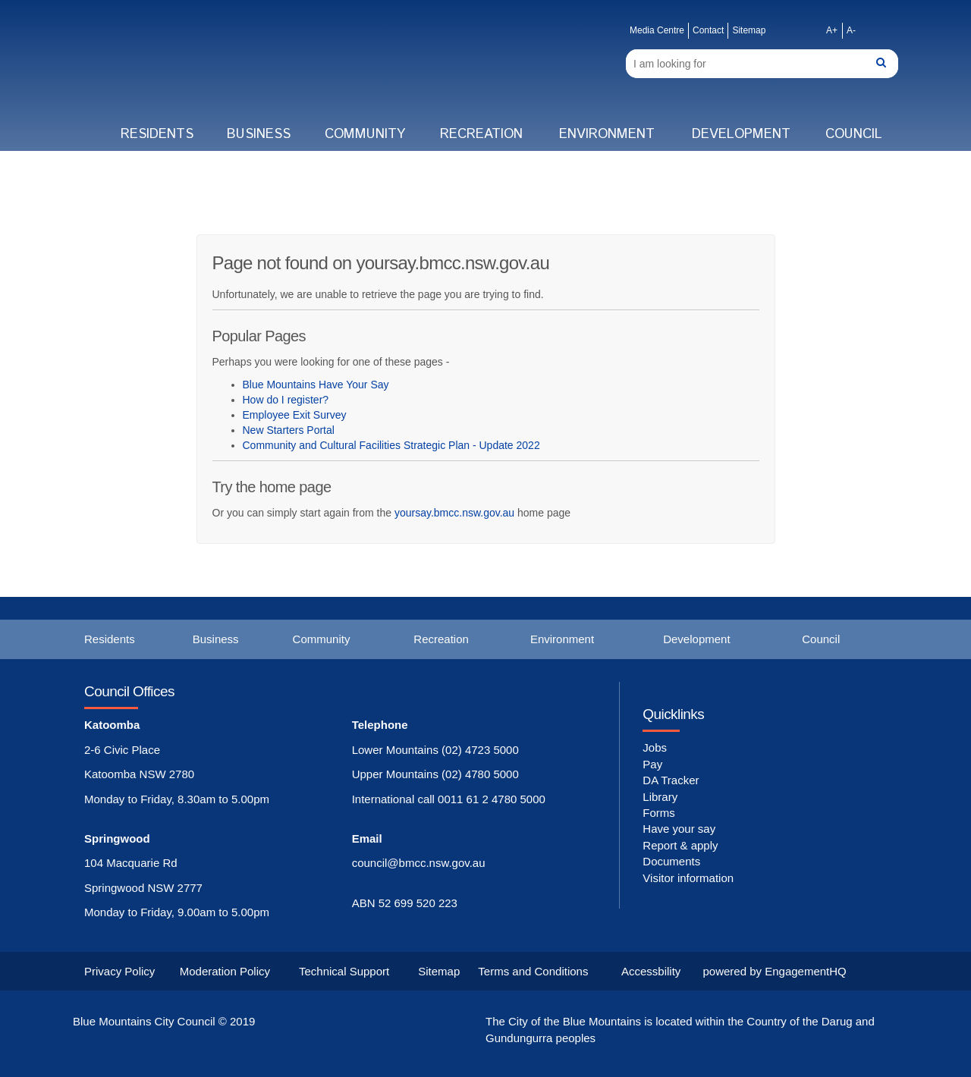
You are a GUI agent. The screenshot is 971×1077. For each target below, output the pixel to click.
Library (660, 796)
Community (365, 134)
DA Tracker (671, 780)
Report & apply (680, 845)
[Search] (762, 63)
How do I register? (286, 400)
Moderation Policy (225, 971)
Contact (708, 30)
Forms (659, 812)
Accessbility (650, 971)
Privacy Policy (119, 971)
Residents (157, 134)
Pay (652, 764)
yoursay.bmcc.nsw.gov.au (454, 513)
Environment (607, 134)
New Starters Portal (289, 430)
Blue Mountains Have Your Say (316, 384)
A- (851, 30)
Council (853, 134)
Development (741, 134)
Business (259, 134)
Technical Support (344, 971)
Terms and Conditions (533, 971)
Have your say (679, 828)
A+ (831, 30)
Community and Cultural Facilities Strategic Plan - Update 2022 (391, 445)
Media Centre (657, 30)
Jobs (655, 747)
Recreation (481, 134)
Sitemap (748, 30)
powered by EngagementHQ (775, 971)
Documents (671, 861)
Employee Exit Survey (295, 415)
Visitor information (688, 877)
